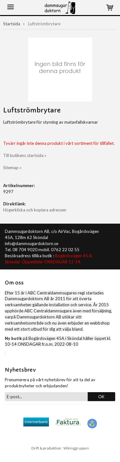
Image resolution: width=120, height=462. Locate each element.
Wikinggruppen (76, 448)
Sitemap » (12, 167)
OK (101, 396)
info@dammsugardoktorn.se (31, 243)
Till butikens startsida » (24, 155)
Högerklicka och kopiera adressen (34, 209)
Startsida (11, 23)
